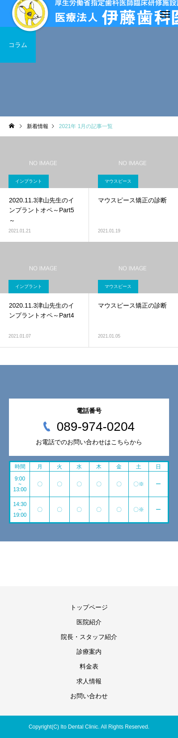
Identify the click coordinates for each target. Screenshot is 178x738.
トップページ (89, 607)
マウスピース (118, 181)
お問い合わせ (89, 695)
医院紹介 (89, 622)
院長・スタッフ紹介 (89, 636)
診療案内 (89, 651)
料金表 (89, 666)
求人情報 (89, 681)
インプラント (28, 181)
